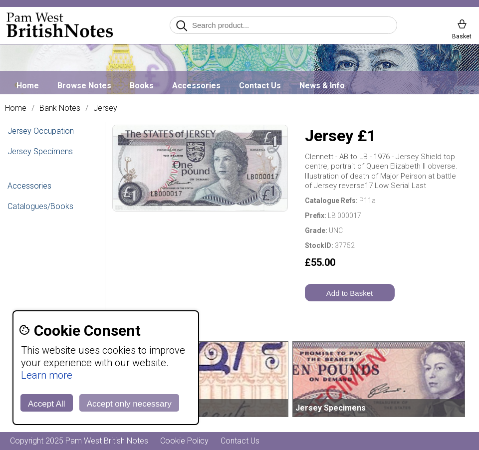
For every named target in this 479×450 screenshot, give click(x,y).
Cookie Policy (184, 441)
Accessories (196, 85)
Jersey (105, 108)
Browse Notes (84, 85)
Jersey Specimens (40, 151)
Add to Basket (349, 293)
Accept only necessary (129, 404)
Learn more (46, 375)
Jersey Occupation (40, 131)
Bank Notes (59, 108)
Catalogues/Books (40, 206)
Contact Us (260, 85)
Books (142, 85)
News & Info (322, 85)
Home (27, 85)
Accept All (46, 404)
